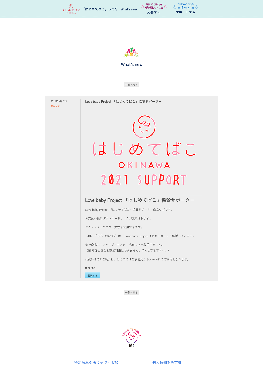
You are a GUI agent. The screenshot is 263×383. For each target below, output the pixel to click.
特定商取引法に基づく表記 (96, 362)
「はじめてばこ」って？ (100, 9)
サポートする (185, 12)
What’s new (129, 9)
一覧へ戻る (131, 85)
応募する (154, 12)
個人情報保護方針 (167, 362)
